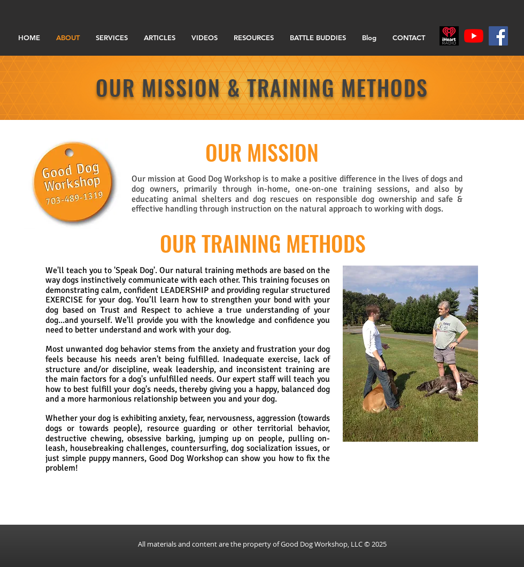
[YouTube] (473, 36)
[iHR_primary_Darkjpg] (449, 36)
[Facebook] (498, 36)
